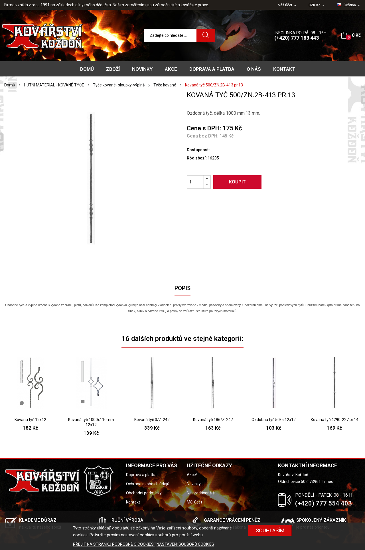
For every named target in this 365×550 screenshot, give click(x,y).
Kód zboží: (197, 158)
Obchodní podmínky (144, 493)
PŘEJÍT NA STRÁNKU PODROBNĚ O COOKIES (114, 544)
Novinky (194, 484)
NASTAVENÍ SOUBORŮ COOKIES (185, 544)
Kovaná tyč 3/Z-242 (152, 419)
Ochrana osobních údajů (147, 484)
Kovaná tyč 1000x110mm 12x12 (91, 422)
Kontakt (133, 502)
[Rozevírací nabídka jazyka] (349, 5)
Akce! (192, 474)
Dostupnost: (198, 149)
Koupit (237, 182)
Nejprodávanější (201, 493)
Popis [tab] (182, 288)
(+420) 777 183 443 (296, 38)
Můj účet (194, 502)
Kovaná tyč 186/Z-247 (213, 419)
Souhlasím (270, 530)
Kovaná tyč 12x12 (30, 419)
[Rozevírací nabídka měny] (317, 5)
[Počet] (195, 182)
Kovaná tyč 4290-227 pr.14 (334, 419)
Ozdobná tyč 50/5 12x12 (274, 419)
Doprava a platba (141, 474)
